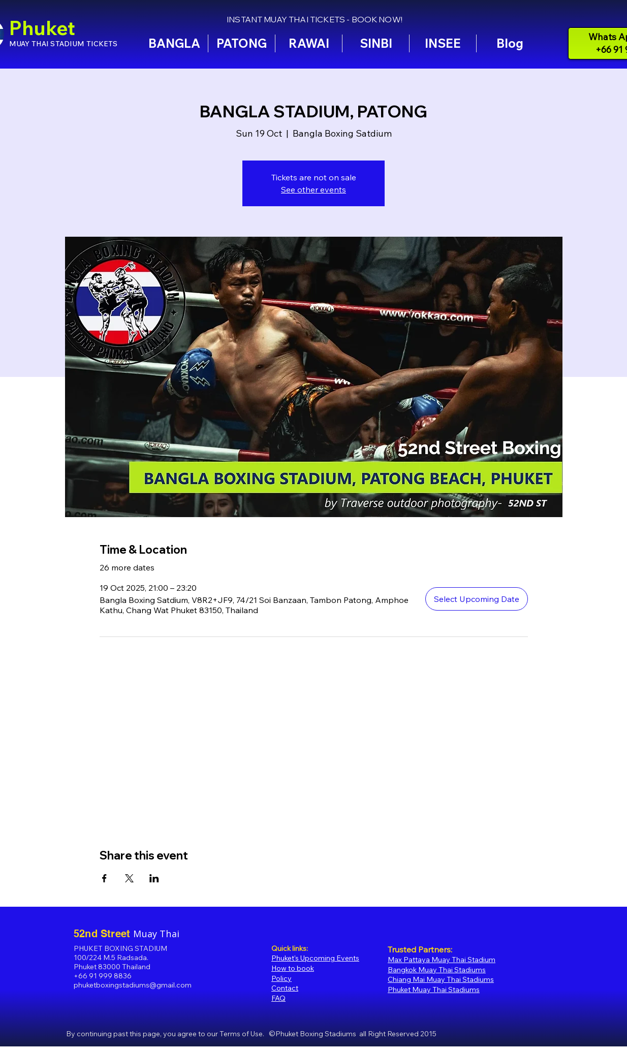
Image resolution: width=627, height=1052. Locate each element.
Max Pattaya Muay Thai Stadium (441, 959)
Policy (281, 978)
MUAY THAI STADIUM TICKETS (63, 43)
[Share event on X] (129, 878)
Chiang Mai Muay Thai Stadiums (441, 979)
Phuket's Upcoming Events (315, 958)
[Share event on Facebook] (104, 878)
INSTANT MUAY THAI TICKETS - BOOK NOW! (314, 19)
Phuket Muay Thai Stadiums (434, 989)
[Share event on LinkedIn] (154, 878)
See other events (313, 189)
